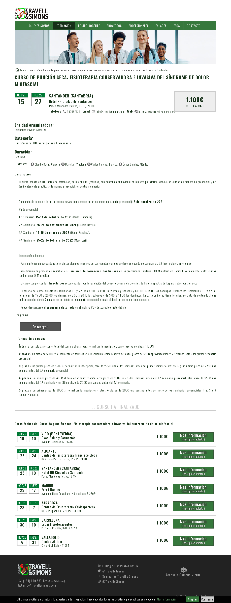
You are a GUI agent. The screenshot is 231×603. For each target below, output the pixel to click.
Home (22, 70)
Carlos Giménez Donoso (104, 164)
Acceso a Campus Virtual (184, 574)
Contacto (194, 25)
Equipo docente (89, 25)
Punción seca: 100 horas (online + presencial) (44, 143)
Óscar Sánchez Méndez (135, 164)
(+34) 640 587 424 (35, 581)
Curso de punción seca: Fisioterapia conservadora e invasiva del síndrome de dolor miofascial (98, 70)
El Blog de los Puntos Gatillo (120, 565)
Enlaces (161, 25)
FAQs (177, 25)
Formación (63, 25)
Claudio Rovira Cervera (47, 164)
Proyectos (114, 25)
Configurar (207, 599)
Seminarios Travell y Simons (31, 13)
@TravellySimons (113, 571)
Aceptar (192, 599)
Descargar (40, 326)
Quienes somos (39, 25)
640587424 (73, 111)
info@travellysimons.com (110, 111)
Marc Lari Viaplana (75, 164)
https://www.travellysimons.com (157, 111)
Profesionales (139, 25)
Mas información (167, 599)
